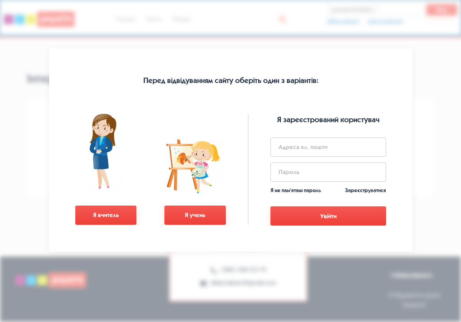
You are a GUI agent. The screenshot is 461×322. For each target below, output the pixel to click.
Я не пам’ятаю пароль (295, 190)
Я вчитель (106, 215)
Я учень (195, 215)
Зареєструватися (365, 190)
